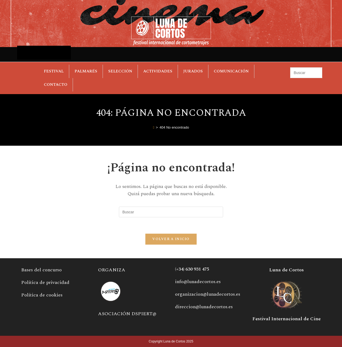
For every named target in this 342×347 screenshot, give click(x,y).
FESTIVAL (54, 71)
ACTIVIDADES (157, 71)
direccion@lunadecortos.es (204, 306)
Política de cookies (42, 295)
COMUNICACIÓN (231, 71)
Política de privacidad (45, 282)
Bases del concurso (41, 269)
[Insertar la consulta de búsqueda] (306, 72)
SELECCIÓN (120, 71)
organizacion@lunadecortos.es (207, 294)
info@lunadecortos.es (198, 281)
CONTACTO (55, 85)
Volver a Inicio (171, 239)
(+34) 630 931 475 (192, 269)
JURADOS (193, 71)
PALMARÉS (86, 71)
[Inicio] (153, 127)
